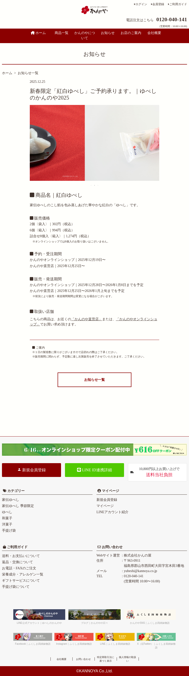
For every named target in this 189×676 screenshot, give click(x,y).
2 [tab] (95, 185)
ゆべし (7, 512)
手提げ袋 (9, 530)
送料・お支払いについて (21, 556)
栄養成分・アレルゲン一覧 (22, 574)
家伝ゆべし (10, 500)
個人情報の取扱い (127, 659)
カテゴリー (16, 491)
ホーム (38, 33)
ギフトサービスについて (21, 580)
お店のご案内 (131, 33)
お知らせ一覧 (28, 73)
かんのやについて (84, 35)
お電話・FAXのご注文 (19, 568)
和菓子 (7, 518)
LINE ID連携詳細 (94, 470)
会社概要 (154, 33)
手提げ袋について (16, 587)
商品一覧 (61, 33)
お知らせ (108, 33)
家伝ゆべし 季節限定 (18, 506)
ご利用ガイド (178, 4)
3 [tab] (98, 185)
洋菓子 (7, 524)
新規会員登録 (31, 470)
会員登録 (158, 4)
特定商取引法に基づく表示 (105, 659)
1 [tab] (91, 185)
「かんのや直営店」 (86, 319)
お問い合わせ (112, 547)
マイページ (110, 491)
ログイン (141, 4)
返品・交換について (17, 562)
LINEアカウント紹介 (112, 512)
